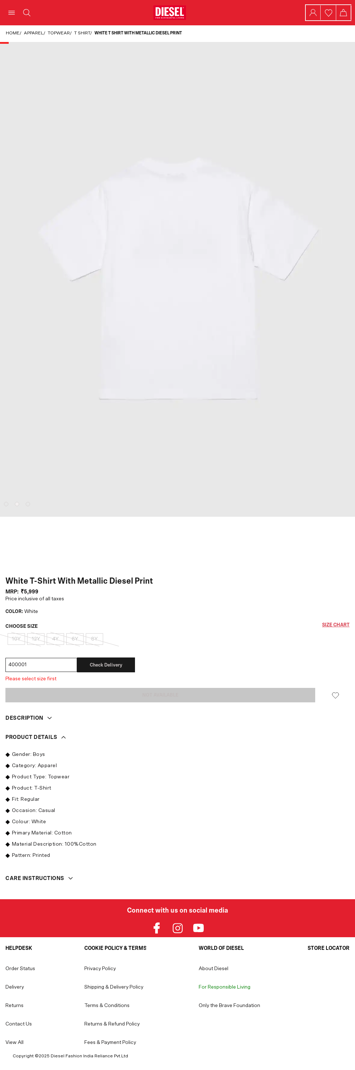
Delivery (14, 987)
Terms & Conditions (107, 1005)
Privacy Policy (100, 968)
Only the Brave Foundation (229, 1005)
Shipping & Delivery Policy (113, 987)
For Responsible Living (224, 987)
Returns (14, 1005)
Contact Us (18, 1024)
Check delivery (106, 665)
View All (14, 1042)
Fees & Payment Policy (110, 1042)
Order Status (20, 968)
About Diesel (213, 968)
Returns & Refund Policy (112, 1024)
